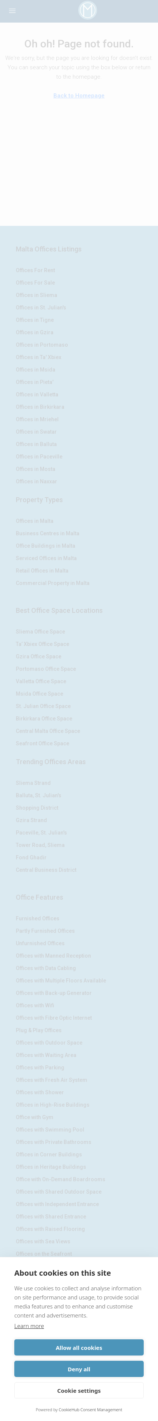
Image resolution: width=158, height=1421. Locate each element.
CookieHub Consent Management (90, 1409)
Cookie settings (79, 1390)
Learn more (29, 1326)
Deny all (79, 1369)
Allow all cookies (79, 1347)
